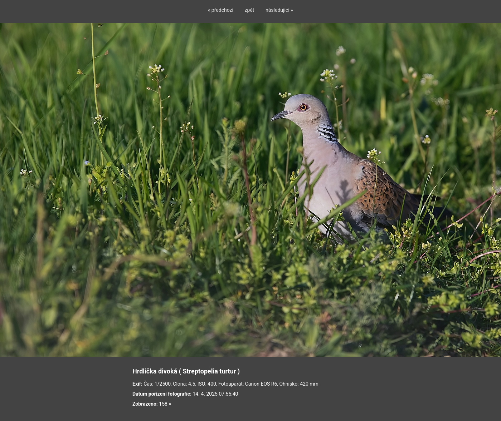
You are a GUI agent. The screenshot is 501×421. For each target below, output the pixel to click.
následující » (279, 10)
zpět (249, 10)
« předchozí (220, 10)
